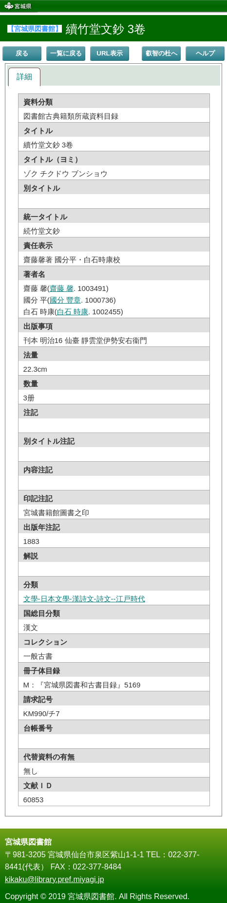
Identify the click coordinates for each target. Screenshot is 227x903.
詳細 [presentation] (24, 76)
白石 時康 (72, 311)
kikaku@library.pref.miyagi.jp (54, 879)
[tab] (24, 77)
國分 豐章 (65, 300)
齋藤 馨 (62, 288)
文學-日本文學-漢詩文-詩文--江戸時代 (84, 599)
